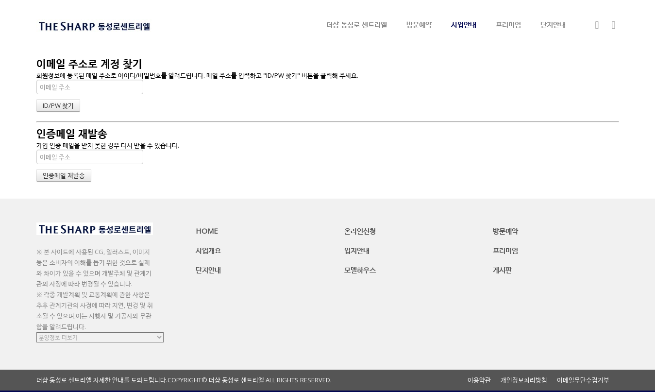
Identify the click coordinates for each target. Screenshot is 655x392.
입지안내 (356, 250)
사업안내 (463, 24)
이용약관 (479, 380)
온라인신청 (360, 231)
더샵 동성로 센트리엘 (356, 24)
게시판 (502, 269)
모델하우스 (360, 269)
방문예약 (419, 24)
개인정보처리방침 (524, 380)
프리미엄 (508, 24)
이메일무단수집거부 (583, 380)
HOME (207, 231)
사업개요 (208, 250)
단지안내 (553, 24)
